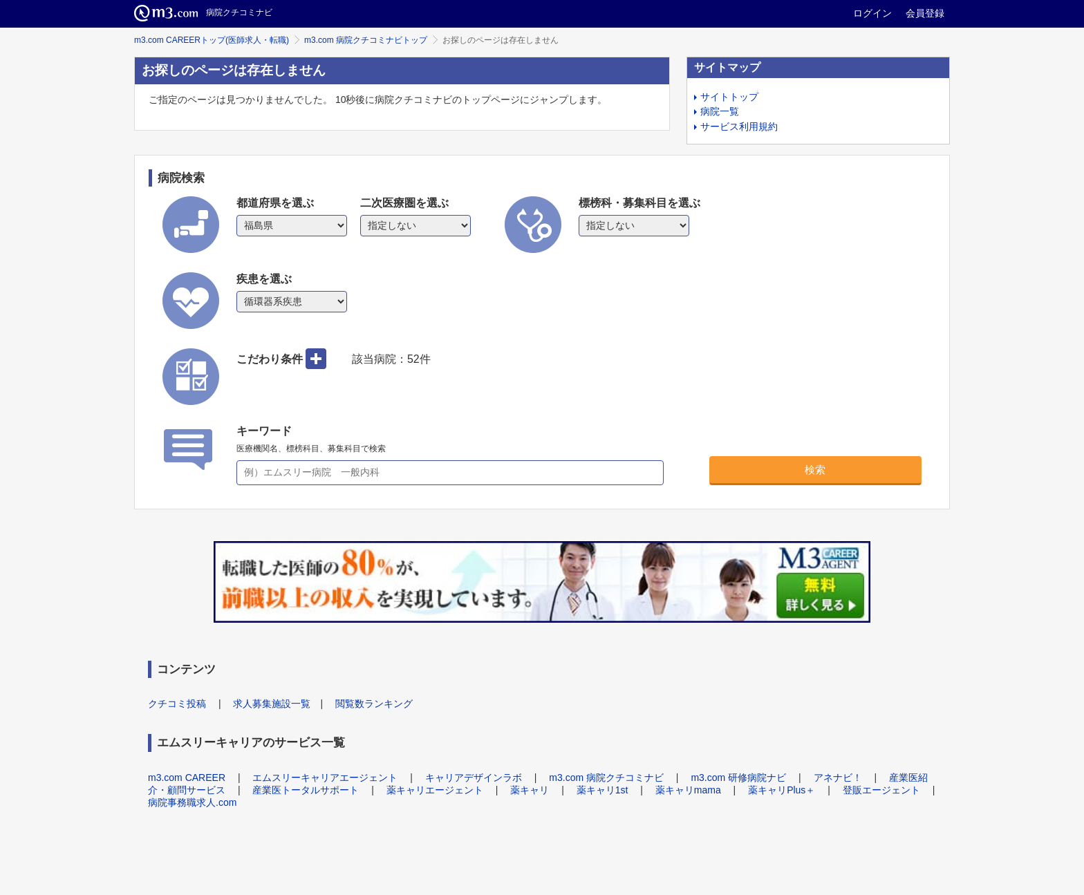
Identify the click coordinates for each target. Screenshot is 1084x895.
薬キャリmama (688, 789)
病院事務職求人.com (192, 802)
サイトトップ (729, 96)
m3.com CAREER (186, 777)
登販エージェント (881, 789)
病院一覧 (719, 111)
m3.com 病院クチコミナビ (606, 777)
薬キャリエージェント (434, 789)
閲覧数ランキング (374, 703)
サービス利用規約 (739, 126)
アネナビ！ (838, 777)
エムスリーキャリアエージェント (325, 777)
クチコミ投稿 (177, 703)
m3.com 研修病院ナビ (738, 777)
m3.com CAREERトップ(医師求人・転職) (211, 40)
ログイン (872, 13)
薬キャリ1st (602, 789)
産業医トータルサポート (305, 789)
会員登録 (925, 13)
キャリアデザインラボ (473, 777)
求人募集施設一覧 (271, 703)
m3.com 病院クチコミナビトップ (365, 40)
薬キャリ (529, 789)
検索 (815, 469)
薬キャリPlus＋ (781, 789)
